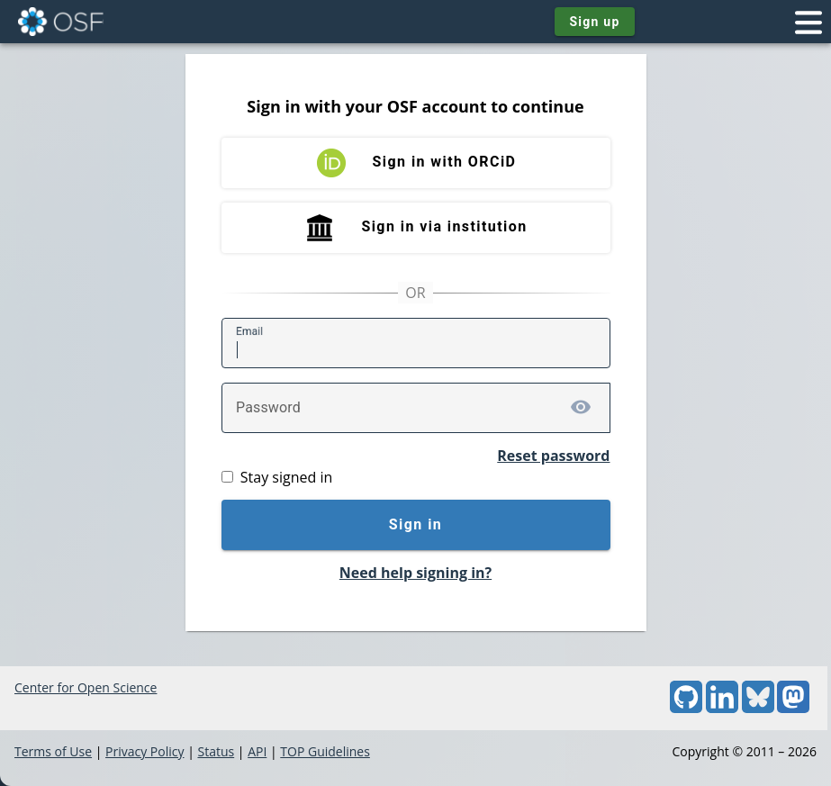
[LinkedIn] (722, 708)
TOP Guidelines (325, 751)
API (257, 751)
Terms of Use (53, 751)
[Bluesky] (758, 708)
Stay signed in (286, 477)
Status (215, 751)
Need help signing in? (415, 573)
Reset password (553, 455)
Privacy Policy (144, 751)
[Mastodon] (793, 708)
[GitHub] (686, 708)
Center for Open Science (85, 687)
